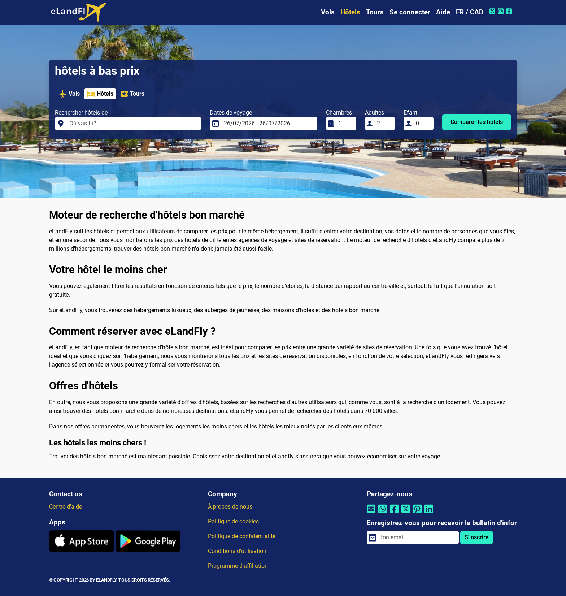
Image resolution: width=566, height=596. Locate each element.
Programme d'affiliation (238, 565)
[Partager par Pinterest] (417, 513)
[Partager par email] (371, 513)
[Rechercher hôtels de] (133, 123)
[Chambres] (345, 123)
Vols (328, 12)
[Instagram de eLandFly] (501, 11)
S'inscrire (477, 537)
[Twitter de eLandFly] (493, 11)
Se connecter (409, 12)
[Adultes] (384, 123)
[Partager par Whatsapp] (382, 513)
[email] (417, 537)
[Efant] (423, 123)
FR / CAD (469, 12)
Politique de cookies (233, 521)
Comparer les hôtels (476, 121)
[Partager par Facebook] (394, 513)
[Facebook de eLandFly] (510, 11)
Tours (375, 12)
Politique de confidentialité (241, 536)
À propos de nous (230, 506)
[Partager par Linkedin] (429, 513)
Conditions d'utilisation (237, 551)
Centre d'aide (65, 506)
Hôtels (350, 12)
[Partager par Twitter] (405, 513)
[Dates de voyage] (268, 123)
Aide (443, 12)
